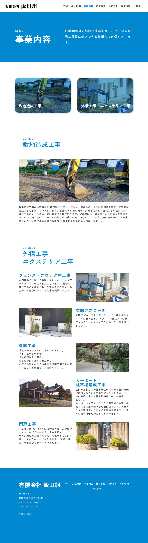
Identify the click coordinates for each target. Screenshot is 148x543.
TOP (65, 6)
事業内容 (88, 6)
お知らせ (113, 6)
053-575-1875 (33, 502)
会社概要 (76, 6)
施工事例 (101, 6)
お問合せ (138, 6)
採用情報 (126, 6)
